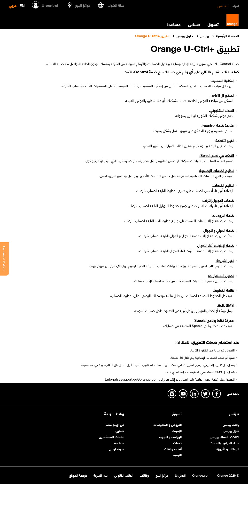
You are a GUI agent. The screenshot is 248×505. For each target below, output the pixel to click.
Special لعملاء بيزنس (224, 436)
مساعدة (174, 24)
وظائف (144, 475)
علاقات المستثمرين (111, 436)
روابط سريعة (114, 413)
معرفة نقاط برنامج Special (214, 320)
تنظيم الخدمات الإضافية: (216, 170)
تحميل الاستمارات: (221, 275)
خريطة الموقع (78, 475)
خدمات (177, 443)
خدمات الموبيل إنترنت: (218, 200)
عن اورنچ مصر (115, 424)
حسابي (194, 24)
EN (22, 4)
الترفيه (177, 455)
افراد (235, 5)
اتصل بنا (180, 475)
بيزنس (222, 5)
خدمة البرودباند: (223, 215)
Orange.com (201, 475)
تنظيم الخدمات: (223, 185)
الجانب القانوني (123, 475)
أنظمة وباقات (173, 449)
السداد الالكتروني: (221, 110)
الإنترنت (177, 430)
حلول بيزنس (231, 430)
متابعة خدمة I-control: (217, 125)
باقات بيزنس (231, 424)
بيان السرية (100, 475)
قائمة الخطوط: (223, 290)
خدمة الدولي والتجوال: (218, 230)
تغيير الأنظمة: (224, 140)
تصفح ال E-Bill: (222, 95)
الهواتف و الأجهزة (228, 449)
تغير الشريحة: (225, 260)
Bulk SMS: (225, 305)
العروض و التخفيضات (168, 424)
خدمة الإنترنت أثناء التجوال (215, 245)
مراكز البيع (161, 475)
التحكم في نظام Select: (216, 155)
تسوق (213, 24)
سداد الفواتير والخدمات (224, 443)
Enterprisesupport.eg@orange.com (131, 379)
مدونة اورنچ (116, 449)
